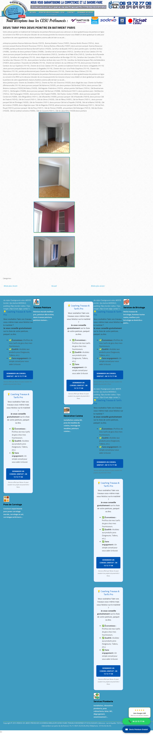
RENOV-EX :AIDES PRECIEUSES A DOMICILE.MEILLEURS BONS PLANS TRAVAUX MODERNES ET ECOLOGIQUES (57, 723)
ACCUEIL (33, 12)
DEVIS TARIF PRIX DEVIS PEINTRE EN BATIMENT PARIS (39, 27)
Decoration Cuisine (73, 415)
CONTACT (71, 12)
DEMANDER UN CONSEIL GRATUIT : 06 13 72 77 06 (16, 374)
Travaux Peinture (42, 307)
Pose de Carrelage (12, 504)
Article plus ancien (98, 286)
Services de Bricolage (134, 307)
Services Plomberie (103, 701)
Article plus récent (10, 286)
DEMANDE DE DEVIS (85, 13)
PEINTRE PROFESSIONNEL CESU (51, 13)
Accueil (54, 286)
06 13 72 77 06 (136, 721)
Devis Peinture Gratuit (136, 729)
